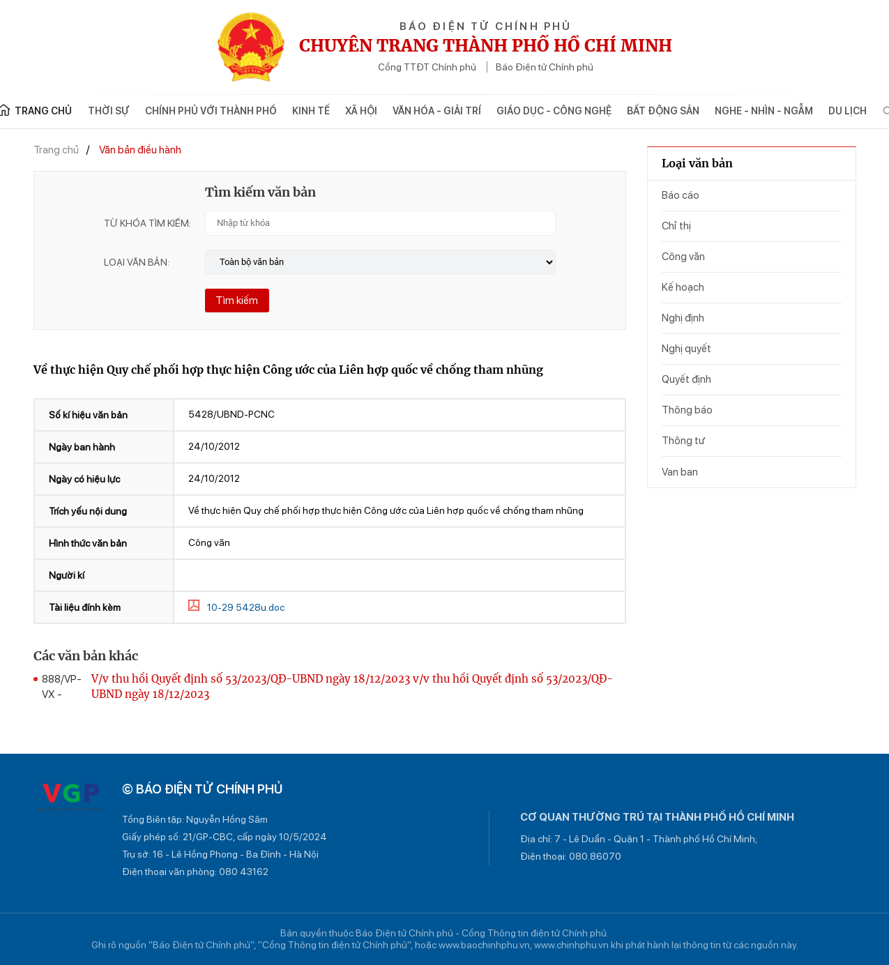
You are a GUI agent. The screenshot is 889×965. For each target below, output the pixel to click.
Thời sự (109, 110)
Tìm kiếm (236, 300)
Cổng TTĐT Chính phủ (427, 67)
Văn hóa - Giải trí (437, 110)
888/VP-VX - (62, 687)
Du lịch (847, 110)
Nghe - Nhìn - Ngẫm (764, 110)
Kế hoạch (683, 287)
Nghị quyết (686, 348)
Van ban (680, 472)
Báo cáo (680, 195)
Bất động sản (663, 110)
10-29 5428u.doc (245, 607)
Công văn (683, 256)
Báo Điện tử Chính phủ (544, 67)
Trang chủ (56, 150)
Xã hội (361, 110)
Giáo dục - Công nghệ (553, 110)
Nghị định (683, 318)
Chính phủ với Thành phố (211, 110)
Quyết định (686, 379)
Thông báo (687, 410)
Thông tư (683, 440)
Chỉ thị (676, 226)
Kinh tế (311, 110)
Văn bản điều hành (140, 150)
